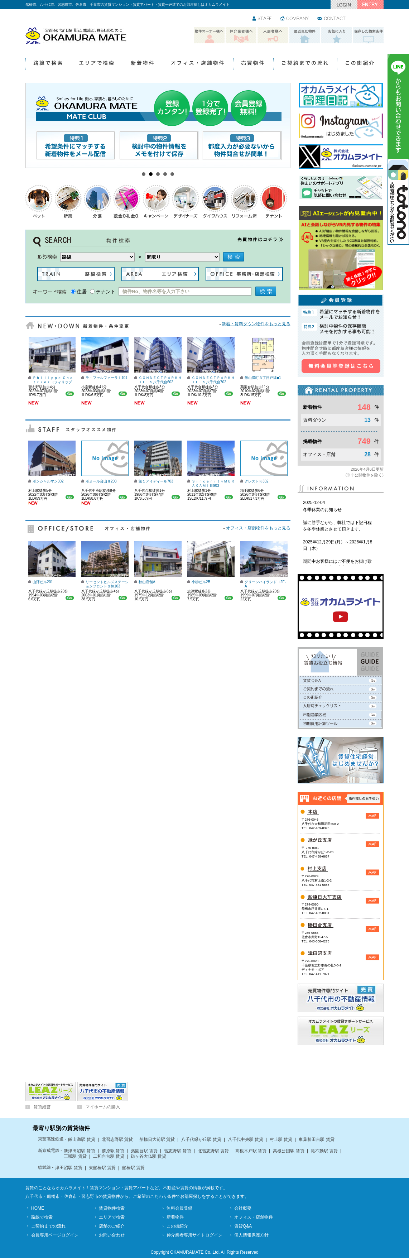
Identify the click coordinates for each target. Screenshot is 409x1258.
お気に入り (336, 35)
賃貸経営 (42, 1106)
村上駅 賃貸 (281, 1139)
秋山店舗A (147, 582)
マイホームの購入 (103, 1106)
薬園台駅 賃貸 (144, 1150)
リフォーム (244, 201)
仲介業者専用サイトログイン (194, 1235)
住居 (82, 291)
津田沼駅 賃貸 (68, 1167)
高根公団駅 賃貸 (288, 1150)
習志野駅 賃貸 (177, 1150)
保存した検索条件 (368, 35)
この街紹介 (360, 64)
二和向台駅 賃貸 (108, 1156)
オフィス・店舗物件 (198, 64)
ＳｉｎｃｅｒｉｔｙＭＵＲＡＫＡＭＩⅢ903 (213, 483)
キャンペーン (156, 201)
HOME (37, 1208)
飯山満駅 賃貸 (81, 1139)
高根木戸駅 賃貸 (250, 1150)
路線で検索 (48, 64)
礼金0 (127, 201)
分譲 (97, 201)
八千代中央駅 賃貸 (245, 1139)
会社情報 (294, 19)
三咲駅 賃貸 (75, 1156)
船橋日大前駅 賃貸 (157, 1139)
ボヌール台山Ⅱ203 (101, 481)
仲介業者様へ (241, 35)
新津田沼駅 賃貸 (79, 1150)
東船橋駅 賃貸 (102, 1167)
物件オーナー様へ (209, 35)
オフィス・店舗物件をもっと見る (258, 527)
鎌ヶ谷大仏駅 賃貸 (148, 1156)
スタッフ (262, 19)
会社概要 (242, 1208)
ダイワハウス (215, 201)
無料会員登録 (179, 1208)
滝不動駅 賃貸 (324, 1150)
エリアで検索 (97, 64)
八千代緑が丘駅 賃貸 (201, 1139)
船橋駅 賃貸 (133, 1167)
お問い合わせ (331, 19)
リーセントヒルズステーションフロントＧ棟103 (107, 584)
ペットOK (39, 201)
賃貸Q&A (243, 1226)
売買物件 (253, 64)
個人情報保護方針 (251, 1235)
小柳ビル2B (201, 582)
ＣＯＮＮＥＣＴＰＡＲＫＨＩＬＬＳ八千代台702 (213, 380)
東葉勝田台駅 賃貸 (316, 1139)
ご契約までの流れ (305, 64)
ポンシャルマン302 (48, 481)
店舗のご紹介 (112, 1226)
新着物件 (143, 64)
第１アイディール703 (156, 481)
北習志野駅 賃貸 (117, 1139)
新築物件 (68, 201)
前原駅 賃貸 (113, 1150)
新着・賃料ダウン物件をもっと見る (256, 323)
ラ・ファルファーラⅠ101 (106, 378)
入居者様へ (273, 35)
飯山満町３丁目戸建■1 (263, 378)
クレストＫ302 (257, 481)
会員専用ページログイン (54, 1235)
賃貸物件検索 (112, 1208)
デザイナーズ (185, 201)
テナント (274, 201)
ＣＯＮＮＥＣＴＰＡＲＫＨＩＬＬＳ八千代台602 (160, 380)
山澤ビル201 (43, 582)
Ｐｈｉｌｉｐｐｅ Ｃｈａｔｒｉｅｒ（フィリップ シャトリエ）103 (53, 382)
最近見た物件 (304, 35)
